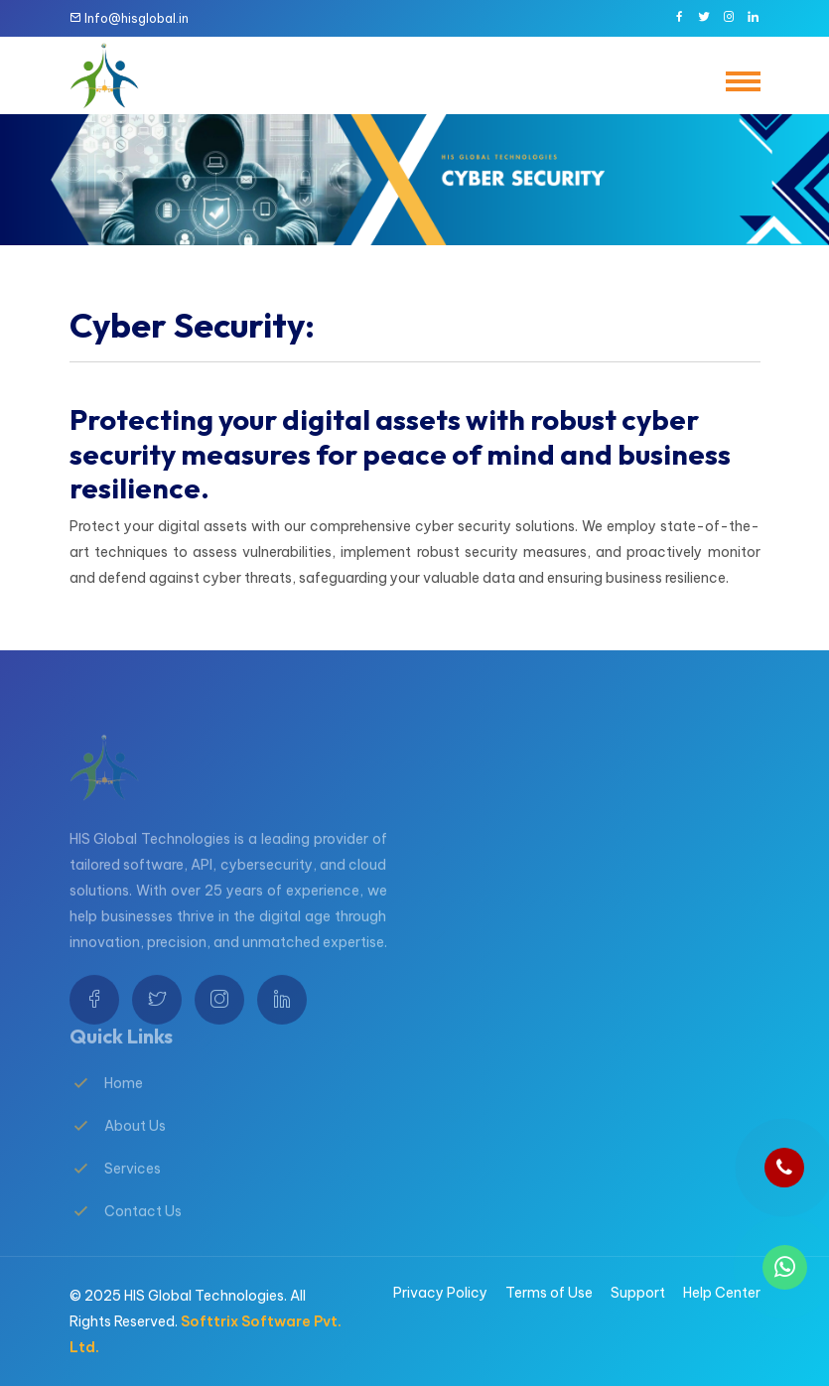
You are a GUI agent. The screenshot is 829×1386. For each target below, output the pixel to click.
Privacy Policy (440, 1293)
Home (123, 1096)
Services (132, 1181)
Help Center (721, 1293)
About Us (135, 1139)
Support (638, 1293)
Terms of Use (549, 1293)
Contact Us (143, 1224)
